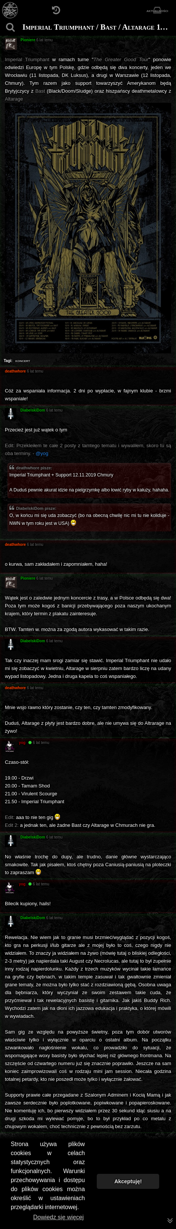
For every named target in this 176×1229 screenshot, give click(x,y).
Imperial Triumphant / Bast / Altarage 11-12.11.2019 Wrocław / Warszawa (98, 27)
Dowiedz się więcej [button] (58, 1217)
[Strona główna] (10, 10)
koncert (22, 360)
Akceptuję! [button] (128, 1181)
